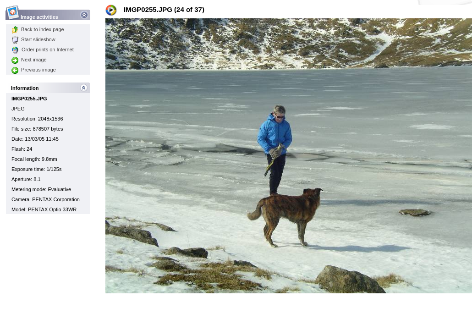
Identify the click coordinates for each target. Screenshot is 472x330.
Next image (29, 59)
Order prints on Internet (42, 49)
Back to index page (37, 29)
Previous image (33, 69)
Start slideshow (33, 39)
